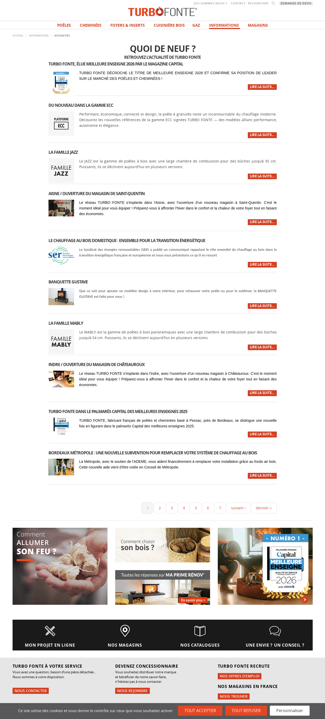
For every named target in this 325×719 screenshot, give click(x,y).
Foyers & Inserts (127, 25)
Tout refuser (246, 710)
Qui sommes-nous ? (210, 3)
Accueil (18, 35)
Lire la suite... (262, 87)
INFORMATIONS (224, 25)
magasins (258, 25)
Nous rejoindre (132, 690)
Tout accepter (200, 710)
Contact (238, 3)
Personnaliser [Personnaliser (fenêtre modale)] (289, 710)
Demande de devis (296, 3)
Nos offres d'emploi (239, 676)
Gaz (196, 25)
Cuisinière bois (169, 25)
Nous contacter (31, 690)
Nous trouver (234, 696)
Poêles (64, 25)
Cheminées (90, 25)
